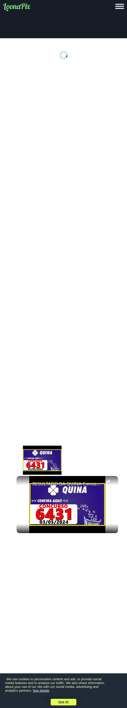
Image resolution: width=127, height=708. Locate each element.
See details (41, 690)
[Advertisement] (65, 107)
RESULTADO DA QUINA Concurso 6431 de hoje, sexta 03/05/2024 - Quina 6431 (66, 484)
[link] (25, 484)
